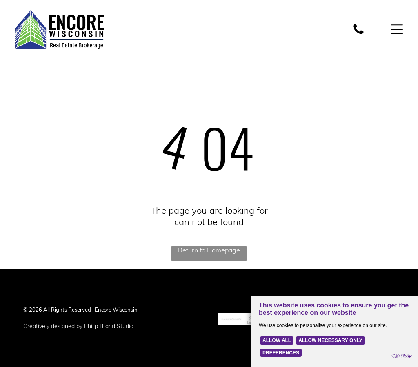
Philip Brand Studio (108, 326)
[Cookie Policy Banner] (334, 331)
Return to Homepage (209, 250)
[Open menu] (397, 29)
